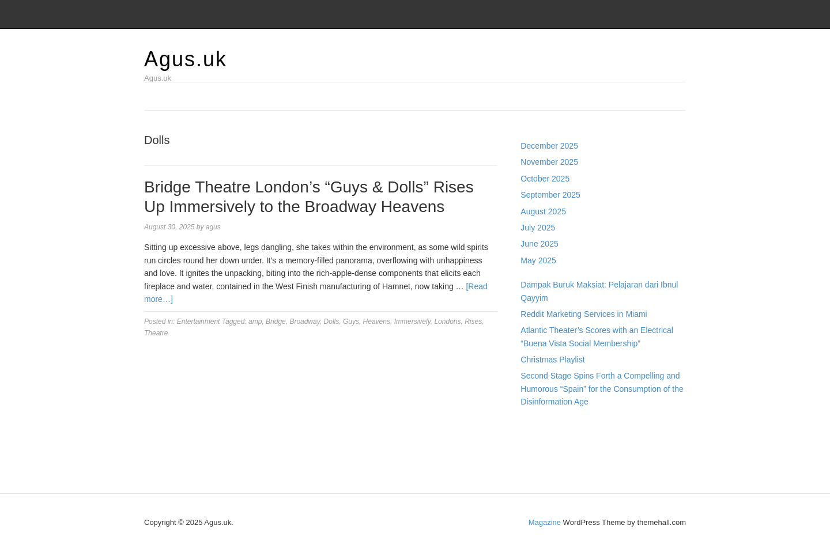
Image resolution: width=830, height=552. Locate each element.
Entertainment (198, 321)
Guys (351, 321)
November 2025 (549, 162)
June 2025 (539, 243)
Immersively (412, 321)
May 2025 (538, 260)
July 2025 (537, 227)
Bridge (276, 321)
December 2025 (549, 145)
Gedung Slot (542, 426)
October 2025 (544, 178)
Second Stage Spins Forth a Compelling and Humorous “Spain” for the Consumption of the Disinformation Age (601, 388)
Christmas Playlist (552, 359)
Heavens (376, 321)
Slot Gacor (539, 451)
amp (255, 321)
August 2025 (543, 211)
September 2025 (550, 194)
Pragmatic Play (547, 439)
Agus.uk (185, 59)
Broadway (304, 321)
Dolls (331, 321)
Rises (473, 321)
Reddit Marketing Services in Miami (583, 314)
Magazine (545, 522)
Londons (447, 321)
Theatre (156, 333)
